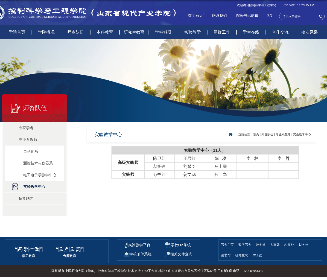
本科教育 (104, 32)
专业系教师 (283, 134)
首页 (256, 134)
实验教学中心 (302, 134)
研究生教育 (134, 32)
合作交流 (280, 32)
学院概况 (46, 32)
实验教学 (192, 32)
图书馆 (226, 255)
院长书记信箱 (247, 16)
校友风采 (309, 32)
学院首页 (17, 32)
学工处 (257, 255)
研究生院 (241, 255)
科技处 (289, 245)
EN (269, 16)
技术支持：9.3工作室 (143, 271)
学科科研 (163, 32)
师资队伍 (75, 32)
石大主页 (227, 245)
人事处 (275, 245)
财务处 (303, 245)
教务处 (261, 245)
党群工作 (221, 32)
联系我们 (219, 16)
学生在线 (251, 32)
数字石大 (195, 16)
